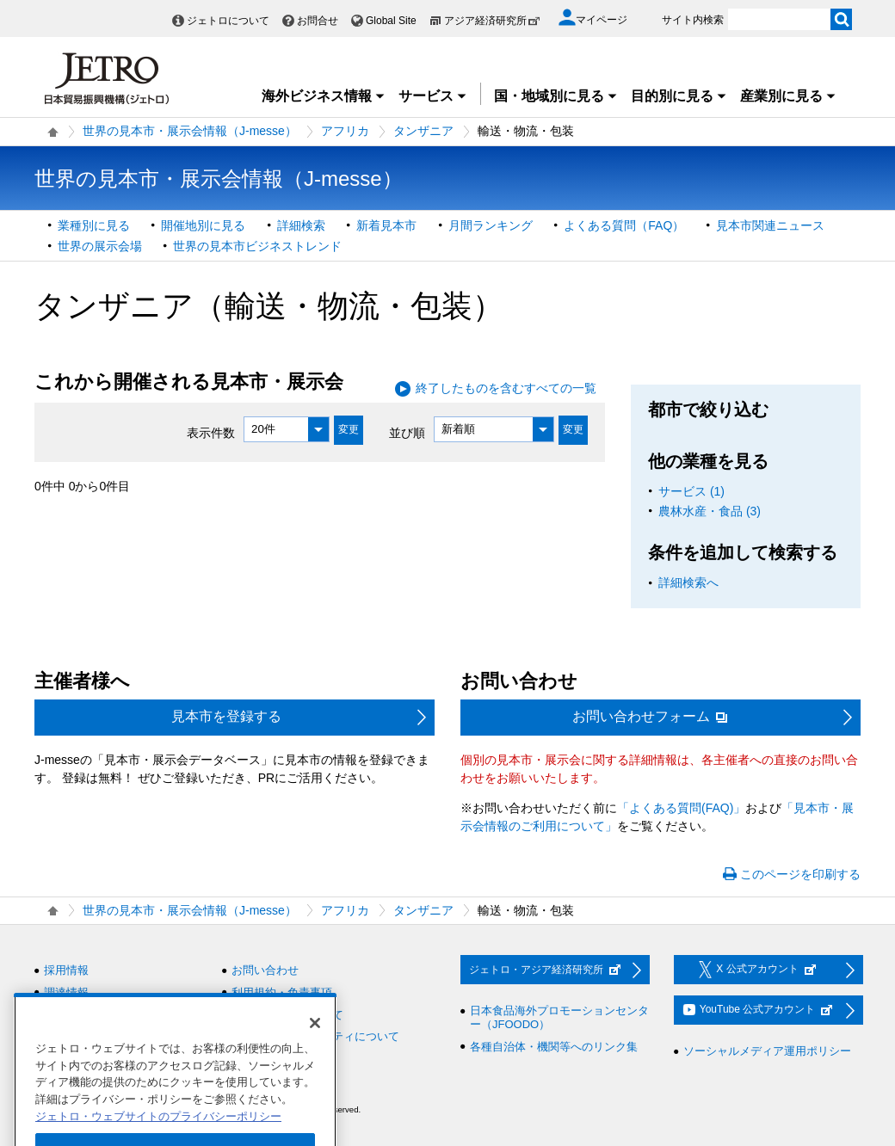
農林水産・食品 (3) (709, 511)
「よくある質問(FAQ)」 (681, 808)
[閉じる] (315, 1048)
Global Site (391, 21)
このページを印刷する (800, 874)
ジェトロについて (228, 21)
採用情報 (66, 970)
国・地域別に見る (556, 96)
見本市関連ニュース (770, 225)
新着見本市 (386, 225)
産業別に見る (788, 96)
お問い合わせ (265, 970)
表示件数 (211, 432)
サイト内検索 (693, 20)
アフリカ (345, 131)
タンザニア (423, 131)
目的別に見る (679, 96)
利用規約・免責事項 (281, 992)
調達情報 (66, 992)
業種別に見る (94, 225)
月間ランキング (490, 225)
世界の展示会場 (100, 246)
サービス (432, 96)
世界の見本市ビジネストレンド (257, 246)
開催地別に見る (203, 225)
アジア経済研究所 (492, 21)
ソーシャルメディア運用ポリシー (767, 1050)
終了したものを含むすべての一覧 (506, 388)
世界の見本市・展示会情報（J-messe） (190, 131)
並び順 (407, 432)
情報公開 (66, 1014)
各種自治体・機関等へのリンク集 (554, 1046)
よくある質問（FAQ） (624, 225)
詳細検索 (301, 225)
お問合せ (317, 21)
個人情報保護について (287, 1014)
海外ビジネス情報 (324, 96)
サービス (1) (691, 491)
